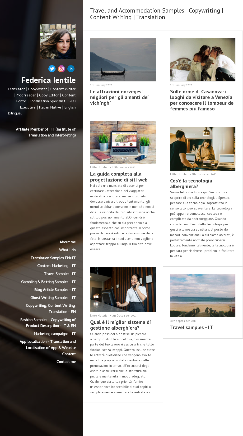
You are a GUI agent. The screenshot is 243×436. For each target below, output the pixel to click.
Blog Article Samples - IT (55, 290)
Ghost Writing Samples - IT (53, 298)
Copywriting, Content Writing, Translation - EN (51, 309)
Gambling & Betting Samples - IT (48, 282)
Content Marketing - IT (56, 266)
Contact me (66, 362)
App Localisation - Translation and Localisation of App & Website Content (48, 348)
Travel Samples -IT (60, 274)
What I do (67, 250)
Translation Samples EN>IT (53, 258)
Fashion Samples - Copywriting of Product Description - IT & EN (48, 323)
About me (68, 243)
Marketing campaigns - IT (55, 334)
